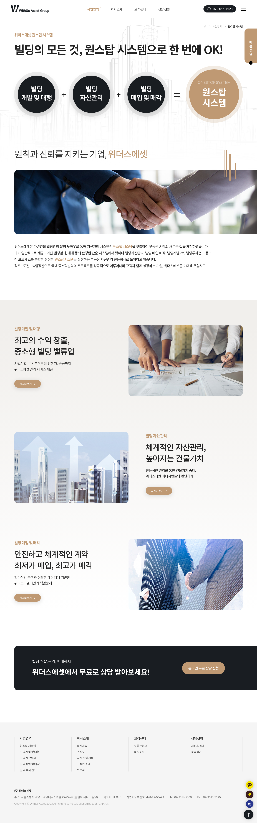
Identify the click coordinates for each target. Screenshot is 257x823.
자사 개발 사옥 (85, 758)
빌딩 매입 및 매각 (29, 764)
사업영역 (93, 9)
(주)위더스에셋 (30, 9)
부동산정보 (140, 745)
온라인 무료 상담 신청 (217, 668)
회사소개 (117, 9)
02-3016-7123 (222, 9)
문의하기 (196, 751)
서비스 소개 (198, 745)
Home (205, 26)
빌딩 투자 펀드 (28, 770)
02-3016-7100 (183, 797)
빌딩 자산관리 (28, 758)
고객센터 (140, 9)
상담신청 (164, 9)
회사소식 (139, 751)
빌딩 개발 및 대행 (29, 751)
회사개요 (82, 745)
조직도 (81, 751)
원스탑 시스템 (28, 745)
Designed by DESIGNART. (92, 803)
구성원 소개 (83, 764)
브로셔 (81, 770)
